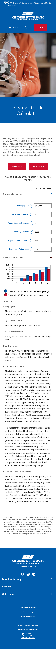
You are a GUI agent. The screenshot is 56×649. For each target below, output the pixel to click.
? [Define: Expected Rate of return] (31, 240)
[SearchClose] (26, 27)
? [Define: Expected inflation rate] (31, 249)
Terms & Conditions (28, 616)
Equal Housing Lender (29, 629)
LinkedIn (33, 574)
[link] (28, 635)
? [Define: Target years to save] (31, 214)
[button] (28, 193)
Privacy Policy (28, 612)
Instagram (28, 574)
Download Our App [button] (12, 579)
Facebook (22, 574)
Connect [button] (6, 586)
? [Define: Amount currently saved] (31, 223)
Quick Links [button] (8, 594)
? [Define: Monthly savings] (31, 232)
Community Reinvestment (28, 607)
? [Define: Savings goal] (31, 206)
